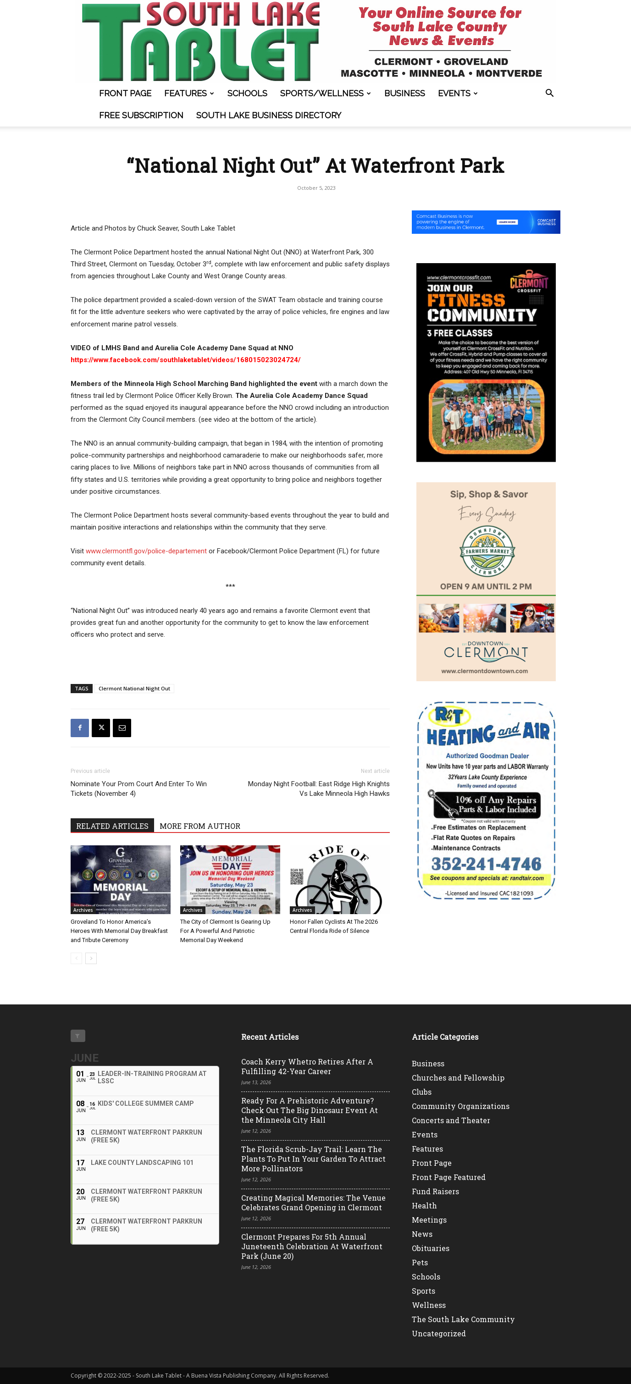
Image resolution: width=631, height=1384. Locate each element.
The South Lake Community (463, 1319)
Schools (247, 93)
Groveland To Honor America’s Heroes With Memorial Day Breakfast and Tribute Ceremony (119, 930)
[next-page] (91, 958)
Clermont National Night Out (134, 688)
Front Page (125, 93)
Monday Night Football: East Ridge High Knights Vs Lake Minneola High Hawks (319, 789)
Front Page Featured (449, 1177)
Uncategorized (439, 1333)
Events (458, 93)
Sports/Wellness (325, 93)
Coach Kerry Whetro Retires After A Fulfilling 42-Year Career (307, 1066)
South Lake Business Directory (268, 115)
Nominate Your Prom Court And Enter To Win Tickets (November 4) (139, 789)
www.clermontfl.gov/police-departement (146, 551)
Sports (423, 1291)
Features (189, 93)
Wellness (429, 1305)
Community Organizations (460, 1106)
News (422, 1234)
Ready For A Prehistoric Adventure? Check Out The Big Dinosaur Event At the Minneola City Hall (309, 1110)
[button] (549, 94)
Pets (420, 1262)
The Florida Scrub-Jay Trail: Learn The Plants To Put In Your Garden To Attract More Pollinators (313, 1158)
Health (424, 1205)
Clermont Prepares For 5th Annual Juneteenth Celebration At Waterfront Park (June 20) (311, 1246)
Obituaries (430, 1248)
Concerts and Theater (451, 1120)
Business (404, 93)
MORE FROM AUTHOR (200, 826)
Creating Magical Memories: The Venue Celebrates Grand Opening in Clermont (313, 1202)
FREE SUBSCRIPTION (141, 115)
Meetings (429, 1219)
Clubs (422, 1092)
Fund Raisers (435, 1191)
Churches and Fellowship (458, 1077)
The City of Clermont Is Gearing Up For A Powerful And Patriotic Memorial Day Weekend (225, 930)
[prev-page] (76, 958)
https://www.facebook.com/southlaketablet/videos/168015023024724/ (186, 360)
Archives (83, 910)
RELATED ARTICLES (112, 826)
